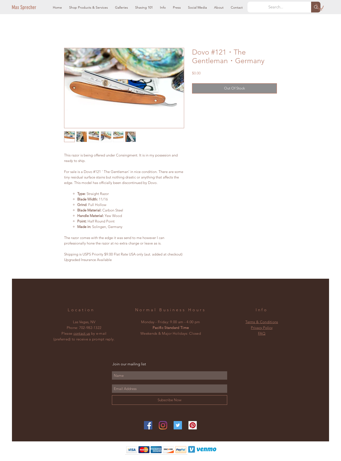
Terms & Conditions (261, 322)
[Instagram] (163, 425)
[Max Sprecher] (28, 7)
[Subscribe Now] (169, 400)
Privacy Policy (262, 327)
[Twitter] (178, 425)
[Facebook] (148, 425)
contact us (81, 333)
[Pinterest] (192, 425)
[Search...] (275, 7)
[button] (88, 7)
